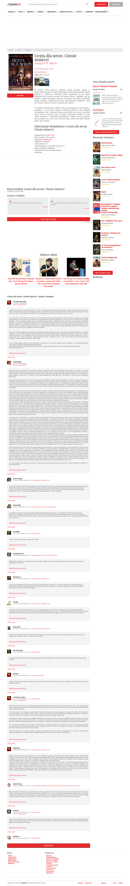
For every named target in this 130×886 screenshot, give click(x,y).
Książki (19, 50)
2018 (74, 785)
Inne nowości (50, 871)
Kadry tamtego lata (109, 258)
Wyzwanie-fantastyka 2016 (48, 507)
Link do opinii (11, 357)
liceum (78, 785)
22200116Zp (17, 784)
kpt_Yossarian (18, 650)
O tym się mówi (51, 868)
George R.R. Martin (45, 63)
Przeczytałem (36, 507)
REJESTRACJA (101, 4)
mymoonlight (17, 479)
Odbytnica (16, 748)
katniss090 (17, 505)
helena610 (16, 627)
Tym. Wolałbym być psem (111, 221)
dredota (15, 674)
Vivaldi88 (16, 532)
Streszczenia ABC (13, 862)
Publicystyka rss (51, 857)
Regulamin (88, 883)
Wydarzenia (50, 873)
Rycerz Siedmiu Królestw (105, 86)
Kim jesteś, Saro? (108, 167)
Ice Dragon (98, 110)
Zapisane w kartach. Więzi (112, 155)
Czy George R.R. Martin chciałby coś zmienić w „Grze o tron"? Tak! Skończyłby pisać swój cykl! (76, 281)
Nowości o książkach (52, 859)
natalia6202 (17, 362)
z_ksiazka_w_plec (19, 697)
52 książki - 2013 (45, 603)
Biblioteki (11, 863)
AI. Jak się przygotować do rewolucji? (111, 246)
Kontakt (80, 883)
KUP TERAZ (20, 95)
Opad (103, 192)
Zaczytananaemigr (19, 301)
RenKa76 (16, 836)
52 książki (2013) (45, 628)
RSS (121, 883)
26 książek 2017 (45, 480)
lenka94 (16, 811)
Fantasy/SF (28, 50)
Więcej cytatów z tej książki (48, 219)
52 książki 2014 (45, 578)
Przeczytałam (36, 480)
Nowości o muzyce (52, 862)
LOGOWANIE (116, 4)
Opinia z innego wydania (19, 304)
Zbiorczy (49, 855)
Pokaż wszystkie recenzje (102, 272)
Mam (42, 675)
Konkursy (49, 863)
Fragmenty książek (52, 865)
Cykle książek (12, 859)
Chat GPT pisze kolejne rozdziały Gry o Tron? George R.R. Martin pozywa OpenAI (21, 281)
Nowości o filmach (52, 860)
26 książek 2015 (45, 555)
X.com (113, 883)
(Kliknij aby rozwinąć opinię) (17, 353)
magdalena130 (18, 554)
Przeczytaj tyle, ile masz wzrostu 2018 (61, 785)
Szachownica (106, 143)
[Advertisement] (48, 169)
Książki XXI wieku (46, 785)
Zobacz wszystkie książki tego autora (106, 132)
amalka (15, 602)
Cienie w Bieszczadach (110, 180)
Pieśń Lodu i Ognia (47, 69)
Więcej (45, 207)
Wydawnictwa (12, 860)
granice (11, 50)
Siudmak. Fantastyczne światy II (110, 234)
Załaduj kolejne (48, 845)
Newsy (10, 855)
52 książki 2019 (45, 750)
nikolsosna (17, 577)
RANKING (89, 12)
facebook (102, 883)
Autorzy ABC (12, 857)
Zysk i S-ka (50, 135)
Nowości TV (50, 870)
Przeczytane (53, 555)
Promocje (49, 866)
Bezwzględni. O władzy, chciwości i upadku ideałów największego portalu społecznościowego (110, 208)
